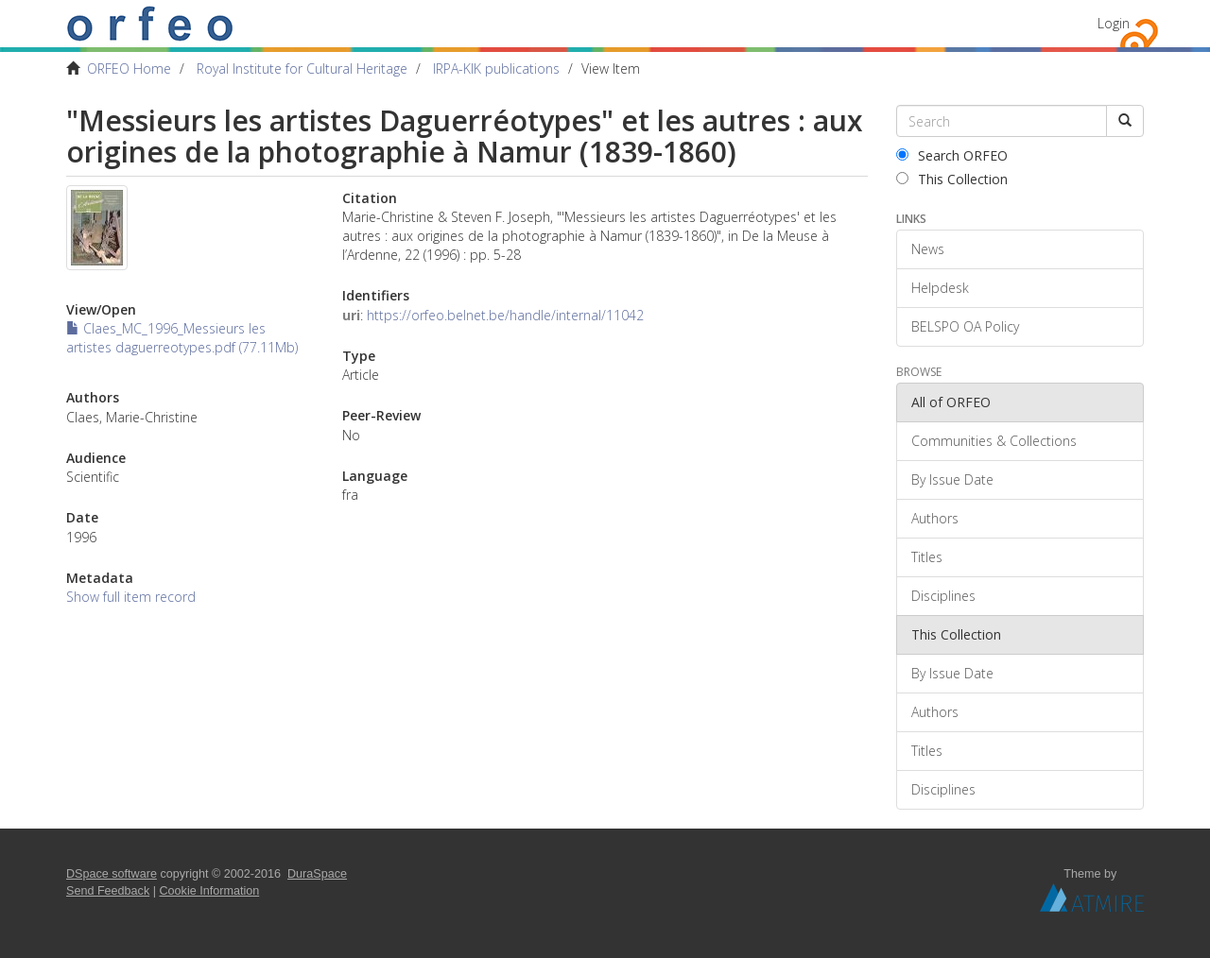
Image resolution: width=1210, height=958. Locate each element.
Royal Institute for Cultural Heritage (302, 68)
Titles (926, 557)
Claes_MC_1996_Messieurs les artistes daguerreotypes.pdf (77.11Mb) (182, 337)
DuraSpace (317, 874)
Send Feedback (107, 891)
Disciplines (943, 596)
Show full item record (131, 597)
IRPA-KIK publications (496, 68)
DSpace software (111, 874)
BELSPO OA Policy (965, 326)
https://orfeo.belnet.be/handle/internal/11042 (505, 315)
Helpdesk (940, 288)
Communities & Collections (994, 441)
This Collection (952, 179)
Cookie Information (210, 891)
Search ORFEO (952, 155)
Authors (935, 518)
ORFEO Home (129, 68)
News (927, 249)
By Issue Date (952, 479)
